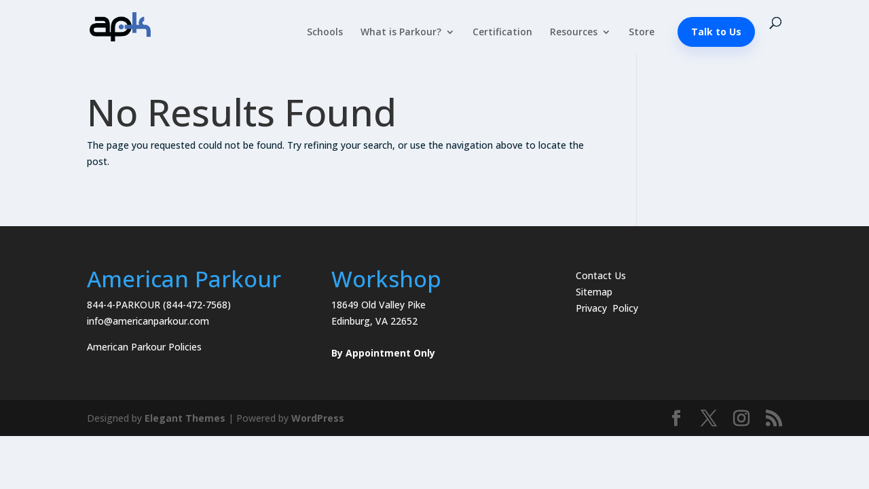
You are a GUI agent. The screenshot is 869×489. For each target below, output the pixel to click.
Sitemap (594, 291)
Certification (502, 32)
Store (641, 32)
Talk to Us (716, 31)
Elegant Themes (185, 418)
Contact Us (601, 275)
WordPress (317, 418)
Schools (325, 32)
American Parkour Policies (144, 346)
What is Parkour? (400, 32)
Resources (573, 32)
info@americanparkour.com (148, 320)
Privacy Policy (607, 308)
